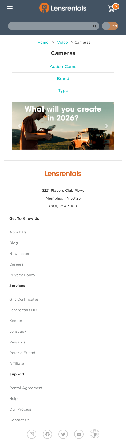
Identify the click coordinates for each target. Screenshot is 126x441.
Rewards (17, 342)
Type (63, 90)
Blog (13, 243)
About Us (17, 232)
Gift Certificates (24, 299)
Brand (63, 78)
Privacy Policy (22, 275)
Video (62, 42)
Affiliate (16, 364)
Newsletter (19, 254)
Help (13, 399)
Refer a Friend (22, 353)
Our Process (20, 409)
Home (43, 42)
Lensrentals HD (23, 310)
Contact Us (19, 420)
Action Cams (63, 66)
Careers (16, 264)
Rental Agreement (26, 388)
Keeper (15, 321)
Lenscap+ (18, 331)
